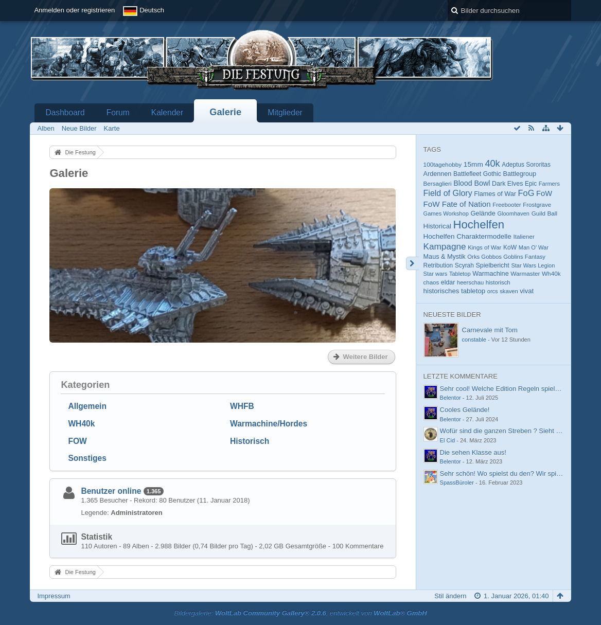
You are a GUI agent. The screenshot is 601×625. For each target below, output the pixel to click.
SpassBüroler (457, 482)
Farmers (549, 184)
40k (492, 163)
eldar (448, 282)
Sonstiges (87, 458)
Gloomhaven (513, 213)
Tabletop (460, 274)
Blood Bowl (471, 183)
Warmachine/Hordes (268, 423)
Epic (531, 183)
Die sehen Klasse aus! (473, 452)
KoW (510, 247)
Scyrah (464, 265)
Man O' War (534, 247)
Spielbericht (492, 265)
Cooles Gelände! (465, 410)
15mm (473, 164)
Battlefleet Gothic (477, 173)
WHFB (242, 406)
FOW (77, 441)
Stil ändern (450, 596)
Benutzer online (111, 491)
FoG (526, 193)
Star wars (435, 274)
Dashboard (64, 112)
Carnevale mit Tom (490, 330)
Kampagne (444, 246)
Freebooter (506, 205)
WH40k (81, 423)
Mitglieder (285, 112)
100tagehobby (442, 164)
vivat (527, 291)
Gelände (482, 213)
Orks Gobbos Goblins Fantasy (506, 257)
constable (474, 339)
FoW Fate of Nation (457, 204)
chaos (431, 282)
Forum (118, 112)
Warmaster (525, 273)
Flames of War (495, 194)
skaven (509, 291)
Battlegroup (520, 173)
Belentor (450, 398)
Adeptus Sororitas (526, 164)
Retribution (438, 265)
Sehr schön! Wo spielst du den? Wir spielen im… (512, 473)
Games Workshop (446, 213)
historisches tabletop (454, 291)
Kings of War (484, 247)
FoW (544, 193)
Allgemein (87, 406)
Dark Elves (507, 183)
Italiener (524, 236)
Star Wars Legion (533, 265)
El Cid (447, 440)
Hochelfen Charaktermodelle (467, 236)
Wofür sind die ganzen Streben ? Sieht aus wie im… (517, 431)
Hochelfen (479, 224)
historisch (498, 282)
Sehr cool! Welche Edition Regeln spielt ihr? (505, 388)
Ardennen (437, 173)
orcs (492, 291)
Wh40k (551, 273)
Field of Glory (447, 193)
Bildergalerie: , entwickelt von (300, 613)
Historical (437, 226)
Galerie (225, 112)
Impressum (53, 596)
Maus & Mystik (444, 256)
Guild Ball (544, 213)
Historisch (249, 441)
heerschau (470, 282)
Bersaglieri (437, 183)
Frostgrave (537, 205)
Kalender (167, 112)
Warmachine (490, 273)
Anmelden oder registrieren (74, 10)
